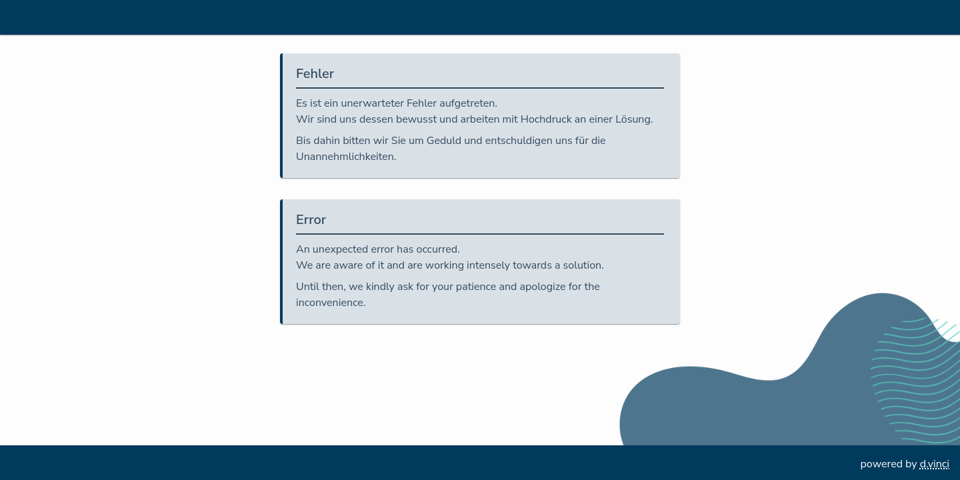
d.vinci (934, 464)
